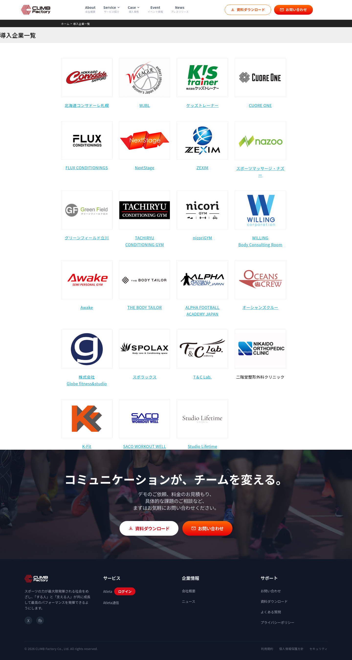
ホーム (65, 24)
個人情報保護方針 (291, 649)
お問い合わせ (271, 590)
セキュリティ (318, 649)
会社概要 (188, 590)
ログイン (125, 591)
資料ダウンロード (274, 601)
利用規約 (267, 649)
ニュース (188, 601)
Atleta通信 (111, 602)
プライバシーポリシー (277, 622)
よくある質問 (271, 611)
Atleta (107, 591)
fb (40, 620)
